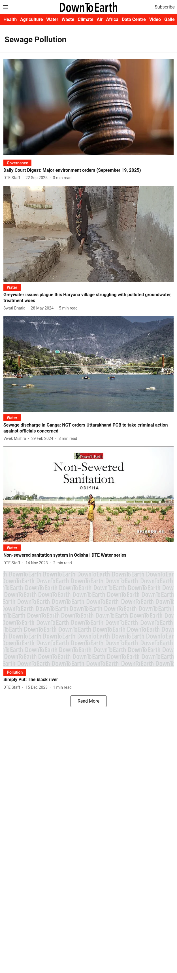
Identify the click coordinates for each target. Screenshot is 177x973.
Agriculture (31, 19)
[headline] (88, 170)
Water (52, 19)
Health (10, 19)
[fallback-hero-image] (88, 107)
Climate (85, 19)
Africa (112, 19)
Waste (68, 19)
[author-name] (12, 178)
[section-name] (17, 163)
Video (155, 19)
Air (100, 19)
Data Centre (134, 19)
